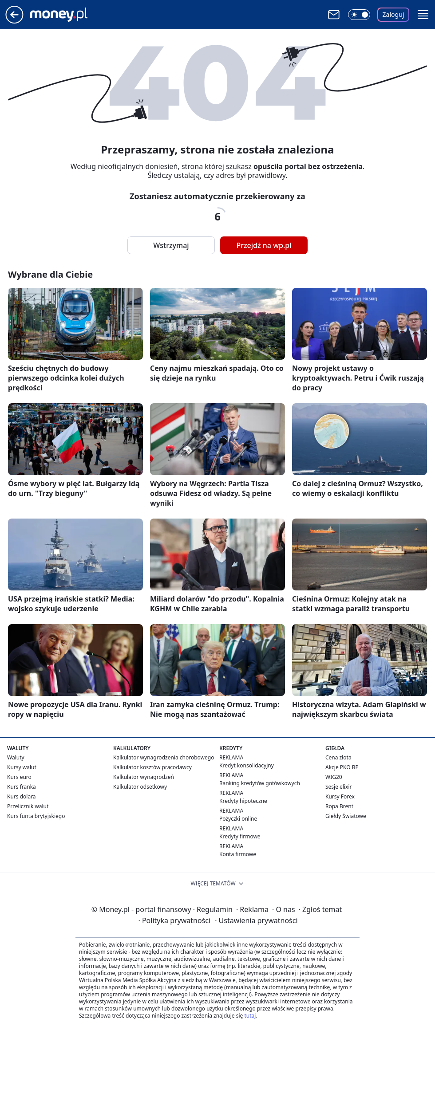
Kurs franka (21, 786)
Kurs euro (19, 777)
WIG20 (333, 777)
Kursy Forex (340, 796)
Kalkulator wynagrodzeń (143, 777)
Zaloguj (393, 14)
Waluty (15, 757)
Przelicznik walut (27, 806)
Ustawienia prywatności (256, 920)
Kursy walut (21, 767)
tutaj (250, 1015)
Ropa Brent (339, 806)
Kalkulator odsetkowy (140, 786)
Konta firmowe (237, 854)
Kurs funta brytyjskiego (36, 816)
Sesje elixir (338, 786)
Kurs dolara (21, 796)
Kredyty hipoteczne (243, 801)
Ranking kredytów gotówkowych (259, 783)
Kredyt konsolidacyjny (246, 765)
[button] (423, 15)
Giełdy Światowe (345, 816)
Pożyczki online (238, 818)
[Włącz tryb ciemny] (359, 14)
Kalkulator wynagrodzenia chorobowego (163, 757)
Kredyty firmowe (240, 836)
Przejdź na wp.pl (263, 245)
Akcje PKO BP (342, 767)
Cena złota (338, 757)
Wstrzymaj (171, 245)
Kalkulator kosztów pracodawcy (152, 767)
